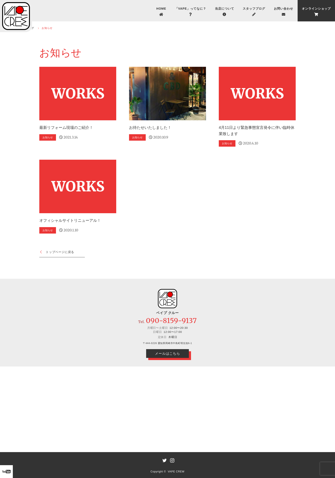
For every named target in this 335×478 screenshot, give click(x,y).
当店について (224, 8)
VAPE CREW (176, 471)
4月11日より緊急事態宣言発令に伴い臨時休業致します (256, 130)
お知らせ (48, 137)
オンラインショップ (316, 8)
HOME (161, 8)
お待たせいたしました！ (150, 127)
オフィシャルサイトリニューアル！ (70, 220)
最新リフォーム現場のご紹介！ (66, 127)
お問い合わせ (283, 8)
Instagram (171, 459)
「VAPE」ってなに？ (190, 8)
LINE (163, 459)
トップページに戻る (60, 252)
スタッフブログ (254, 8)
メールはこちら (167, 353)
